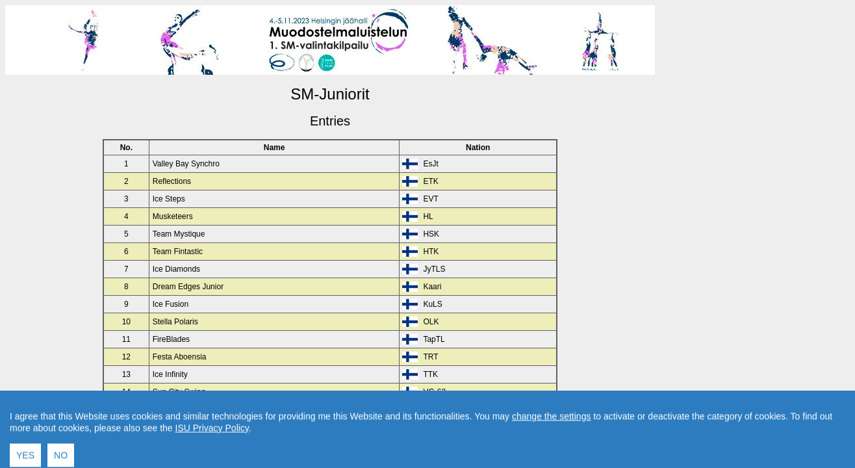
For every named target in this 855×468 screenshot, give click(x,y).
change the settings (551, 438)
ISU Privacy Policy (212, 450)
